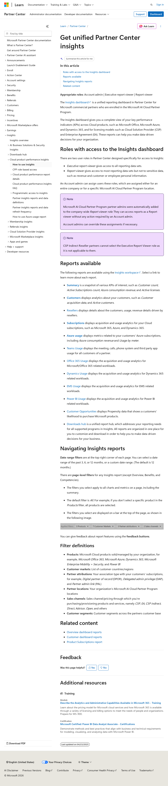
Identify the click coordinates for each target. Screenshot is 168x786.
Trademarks (145, 770)
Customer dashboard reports (84, 637)
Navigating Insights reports (77, 81)
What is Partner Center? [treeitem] (20, 45)
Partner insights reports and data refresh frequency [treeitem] (30, 209)
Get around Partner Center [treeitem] (21, 50)
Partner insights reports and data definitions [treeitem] (30, 200)
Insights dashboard (76, 102)
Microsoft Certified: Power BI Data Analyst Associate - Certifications (97, 724)
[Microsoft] (6, 4)
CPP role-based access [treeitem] (25, 169)
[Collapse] (47, 26)
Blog (47, 770)
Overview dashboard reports (84, 632)
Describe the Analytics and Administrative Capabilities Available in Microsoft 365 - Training (110, 702)
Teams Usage (75, 348)
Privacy (77, 770)
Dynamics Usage (77, 373)
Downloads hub (76, 424)
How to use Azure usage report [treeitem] (29, 216)
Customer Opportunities (81, 411)
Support (140, 14)
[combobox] (28, 33)
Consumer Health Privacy (100, 770)
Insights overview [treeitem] (19, 140)
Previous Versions (31, 770)
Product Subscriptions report (84, 642)
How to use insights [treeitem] (23, 164)
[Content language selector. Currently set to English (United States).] (20, 762)
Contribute (63, 770)
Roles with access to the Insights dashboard (86, 72)
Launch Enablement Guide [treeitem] (21, 65)
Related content (71, 85)
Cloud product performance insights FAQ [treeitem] (32, 186)
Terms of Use (128, 770)
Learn (63, 26)
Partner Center (78, 26)
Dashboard (156, 14)
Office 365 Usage (77, 361)
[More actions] (161, 26)
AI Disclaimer (11, 770)
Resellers (72, 310)
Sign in (160, 4)
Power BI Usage (76, 398)
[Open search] (151, 5)
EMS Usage (74, 386)
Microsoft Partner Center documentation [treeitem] (29, 40)
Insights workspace (126, 272)
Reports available (72, 76)
